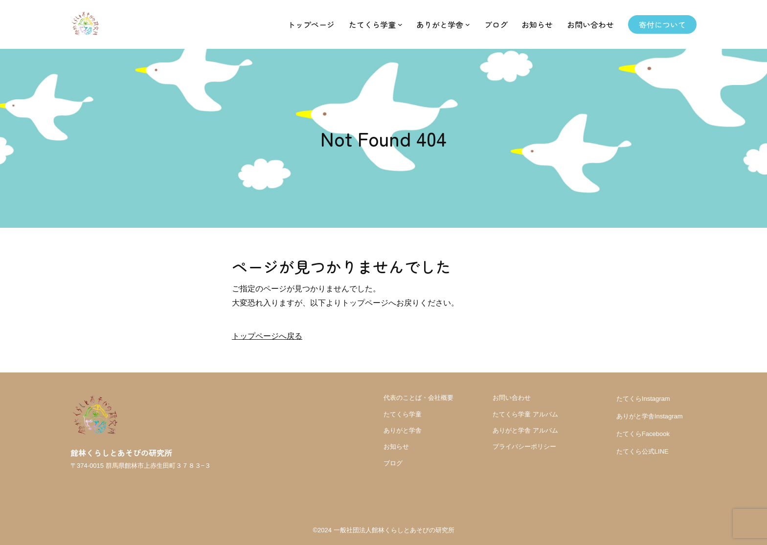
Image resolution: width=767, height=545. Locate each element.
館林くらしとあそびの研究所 (121, 452)
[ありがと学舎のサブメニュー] (467, 24)
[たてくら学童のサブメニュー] (400, 24)
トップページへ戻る (267, 336)
